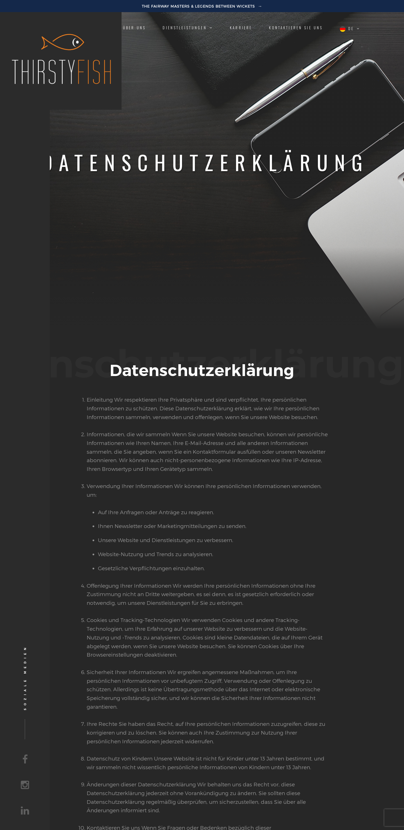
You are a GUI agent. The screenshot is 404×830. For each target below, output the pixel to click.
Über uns (134, 27)
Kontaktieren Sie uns (296, 27)
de (350, 29)
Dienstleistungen (188, 27)
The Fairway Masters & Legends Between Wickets (199, 6)
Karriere (241, 27)
